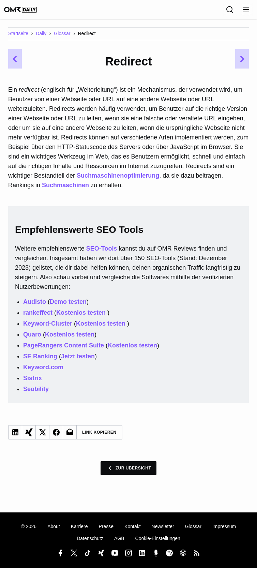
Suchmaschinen (65, 189)
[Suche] (230, 12)
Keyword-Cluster (47, 328)
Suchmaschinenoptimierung (118, 180)
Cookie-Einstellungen (157, 538)
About (53, 526)
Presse (106, 526)
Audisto (34, 306)
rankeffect (37, 317)
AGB (119, 538)
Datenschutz (90, 538)
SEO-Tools (101, 253)
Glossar (62, 38)
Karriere (79, 526)
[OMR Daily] (27, 12)
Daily (41, 38)
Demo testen (68, 306)
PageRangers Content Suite (63, 350)
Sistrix (32, 382)
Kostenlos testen (81, 317)
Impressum (224, 526)
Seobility (36, 393)
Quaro (32, 339)
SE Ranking (40, 361)
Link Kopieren (99, 437)
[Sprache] (215, 12)
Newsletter (163, 526)
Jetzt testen (78, 361)
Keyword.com (43, 372)
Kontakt (132, 526)
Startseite (18, 38)
